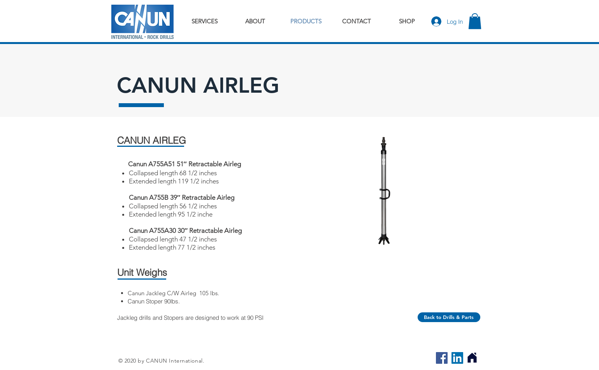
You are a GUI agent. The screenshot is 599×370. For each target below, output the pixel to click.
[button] (474, 21)
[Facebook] (442, 358)
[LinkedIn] (457, 358)
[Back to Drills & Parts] (449, 317)
